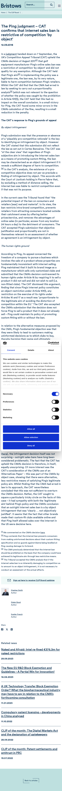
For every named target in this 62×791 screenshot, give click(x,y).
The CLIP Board (13, 12)
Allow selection (31, 437)
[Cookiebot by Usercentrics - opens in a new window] (48, 343)
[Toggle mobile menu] (59, 6)
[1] (37, 60)
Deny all (31, 445)
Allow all (31, 429)
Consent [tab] (11, 350)
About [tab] (51, 350)
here (4, 454)
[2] (19, 74)
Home (3, 12)
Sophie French (17, 614)
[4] (2, 169)
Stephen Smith (17, 590)
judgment (11, 54)
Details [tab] (31, 350)
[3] (11, 92)
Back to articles (31, 780)
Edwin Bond (16, 602)
